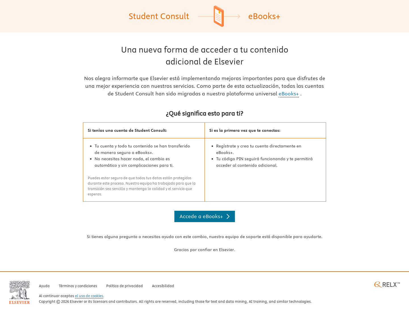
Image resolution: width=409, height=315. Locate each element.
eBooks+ (289, 93)
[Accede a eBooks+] (204, 216)
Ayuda (44, 286)
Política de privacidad (124, 286)
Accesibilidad (163, 286)
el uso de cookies (89, 296)
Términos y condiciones (78, 286)
